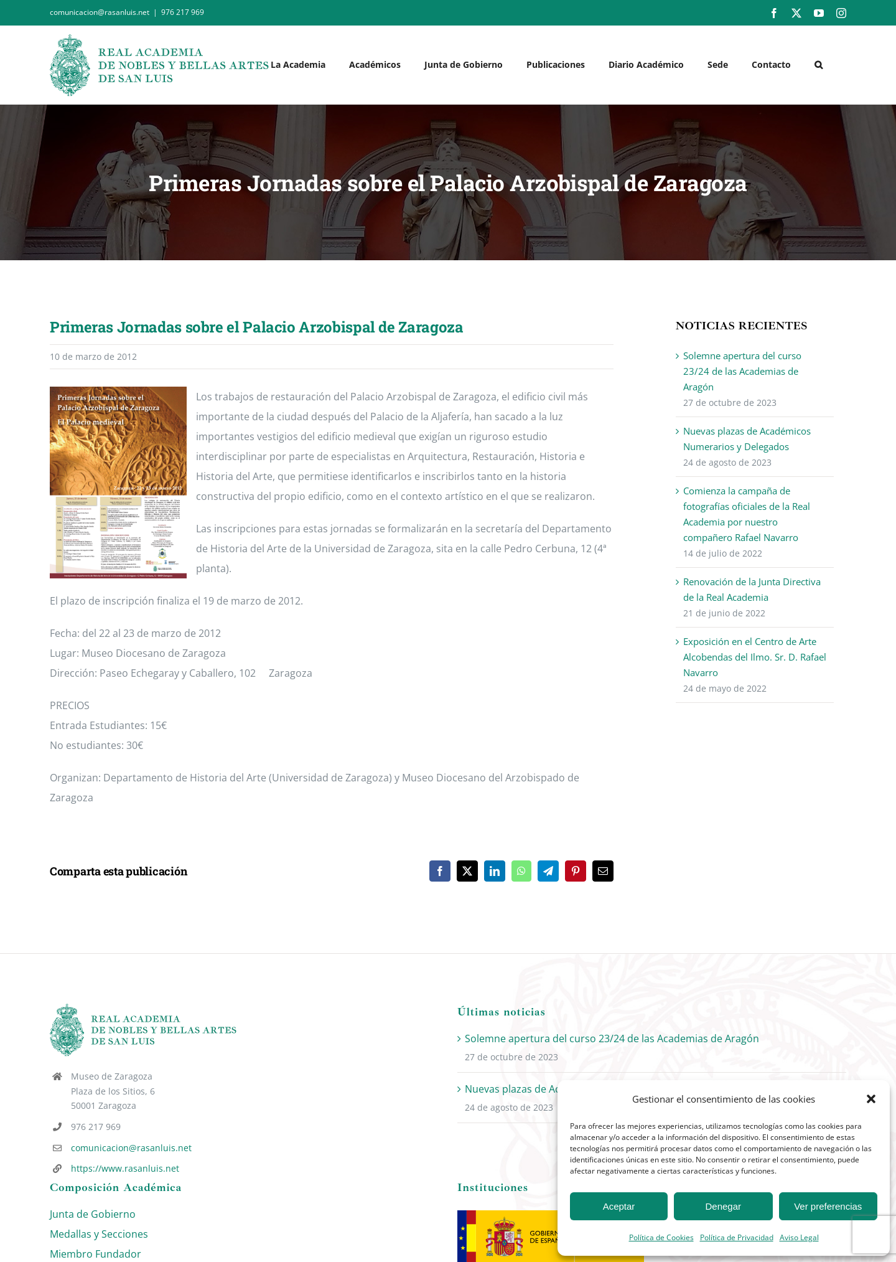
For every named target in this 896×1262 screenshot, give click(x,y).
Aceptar (619, 1206)
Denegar (724, 1206)
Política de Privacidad (736, 1237)
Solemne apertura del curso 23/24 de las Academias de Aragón (742, 371)
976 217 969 (182, 12)
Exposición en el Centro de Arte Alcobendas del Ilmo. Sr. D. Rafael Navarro (754, 657)
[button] (871, 1099)
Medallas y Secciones (99, 1234)
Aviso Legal (799, 1237)
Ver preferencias (828, 1206)
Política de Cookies (661, 1237)
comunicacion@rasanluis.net (131, 1148)
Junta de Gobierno (93, 1214)
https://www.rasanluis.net (125, 1168)
